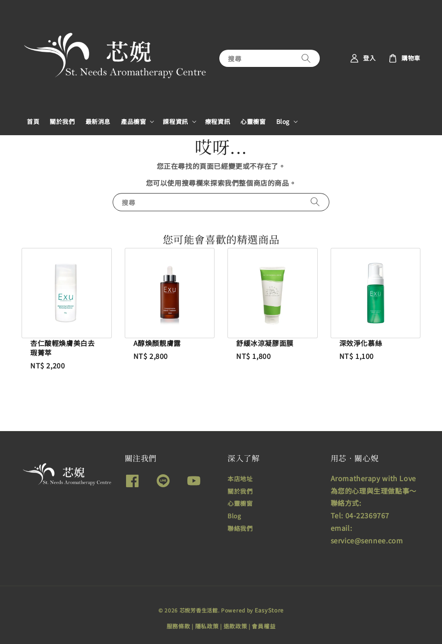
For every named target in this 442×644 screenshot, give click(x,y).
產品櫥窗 (133, 121)
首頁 (33, 121)
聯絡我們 (240, 528)
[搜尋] (306, 58)
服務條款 (178, 626)
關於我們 (62, 121)
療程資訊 (217, 121)
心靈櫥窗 (252, 121)
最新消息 (97, 121)
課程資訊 (175, 121)
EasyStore (269, 610)
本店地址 (240, 479)
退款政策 (235, 626)
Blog (283, 121)
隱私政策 (207, 626)
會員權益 (263, 626)
